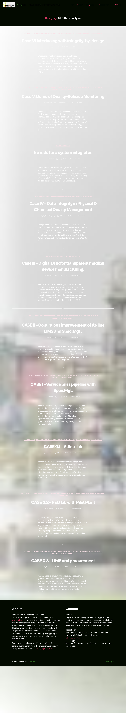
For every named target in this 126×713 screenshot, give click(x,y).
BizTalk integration (34, 347)
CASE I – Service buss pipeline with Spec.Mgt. (63, 426)
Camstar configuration (55, 281)
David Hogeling (49, 241)
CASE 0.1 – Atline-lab (63, 485)
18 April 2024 (62, 177)
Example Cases (28, 39)
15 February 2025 (69, 58)
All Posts (118, 7)
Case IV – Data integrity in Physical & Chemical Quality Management (63, 228)
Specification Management (63, 101)
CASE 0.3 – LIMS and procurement (63, 606)
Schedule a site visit (104, 7)
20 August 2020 (62, 307)
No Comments (78, 121)
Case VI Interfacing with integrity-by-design (63, 48)
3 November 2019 (62, 492)
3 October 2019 (62, 554)
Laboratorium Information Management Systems (55, 39)
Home (73, 7)
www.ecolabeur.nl (19, 667)
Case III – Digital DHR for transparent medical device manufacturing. (63, 294)
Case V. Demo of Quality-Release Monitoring (63, 111)
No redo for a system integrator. (63, 171)
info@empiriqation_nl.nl (43, 695)
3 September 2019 (62, 613)
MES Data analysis (84, 39)
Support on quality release (86, 7)
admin (57, 58)
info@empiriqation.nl (75, 684)
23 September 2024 (62, 121)
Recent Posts (98, 39)
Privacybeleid (34, 708)
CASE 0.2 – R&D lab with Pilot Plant (63, 544)
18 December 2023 (65, 241)
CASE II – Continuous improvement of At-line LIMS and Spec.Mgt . (63, 362)
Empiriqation (22, 708)
